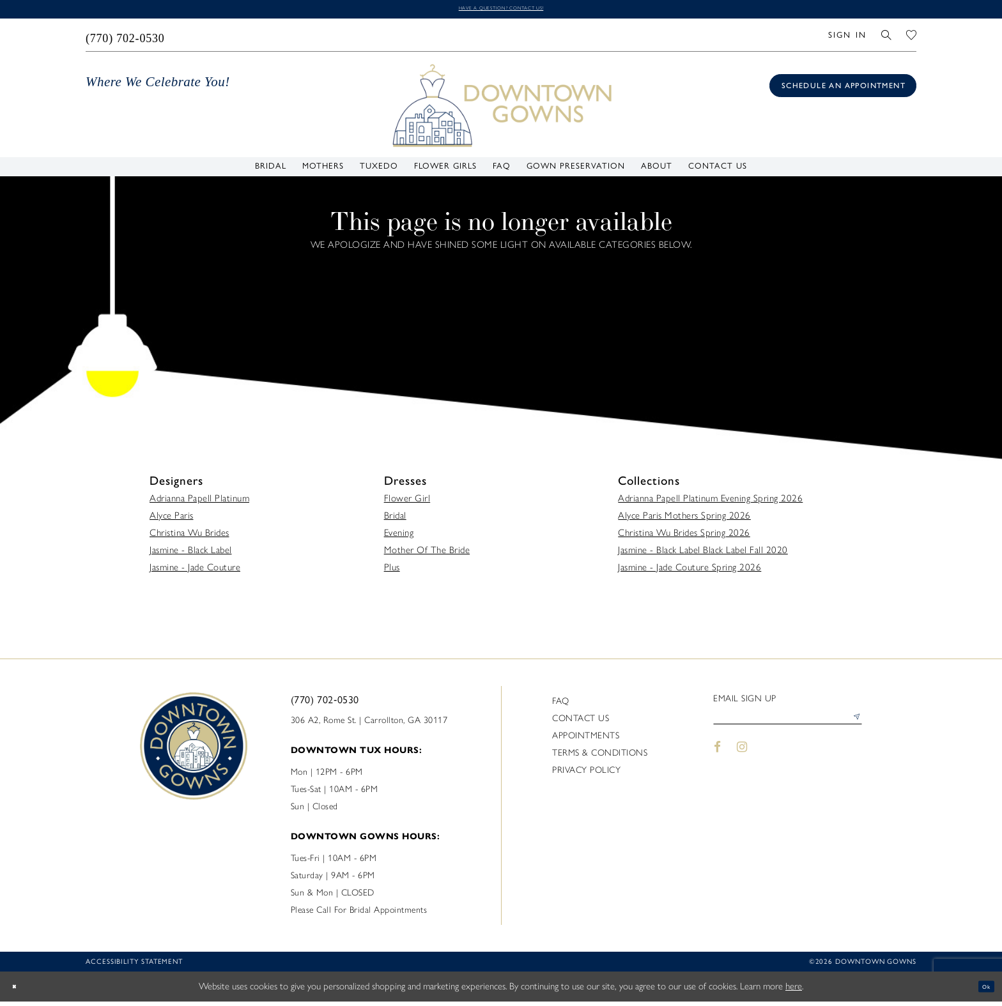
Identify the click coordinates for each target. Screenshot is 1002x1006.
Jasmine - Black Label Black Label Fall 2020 (703, 554)
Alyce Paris (172, 520)
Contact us (580, 722)
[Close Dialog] (19, 991)
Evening (399, 537)
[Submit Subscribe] (852, 727)
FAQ (560, 705)
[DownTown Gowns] (501, 108)
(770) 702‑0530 (325, 704)
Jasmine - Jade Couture (195, 571)
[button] (847, 38)
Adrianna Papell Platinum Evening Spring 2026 (710, 502)
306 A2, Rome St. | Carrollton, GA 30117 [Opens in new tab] (369, 724)
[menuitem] (126, 39)
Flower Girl (407, 502)
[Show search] (886, 38)
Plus (392, 571)
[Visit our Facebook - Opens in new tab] (717, 760)
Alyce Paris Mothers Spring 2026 (684, 520)
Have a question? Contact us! (501, 10)
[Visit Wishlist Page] (911, 38)
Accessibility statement (134, 966)
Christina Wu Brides (189, 537)
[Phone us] (126, 39)
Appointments (585, 740)
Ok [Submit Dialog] (981, 990)
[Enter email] (787, 727)
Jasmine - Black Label (191, 554)
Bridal (395, 520)
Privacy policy (586, 774)
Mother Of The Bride (427, 554)
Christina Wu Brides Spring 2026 (684, 537)
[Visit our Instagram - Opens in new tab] (742, 760)
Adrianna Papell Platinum (199, 502)
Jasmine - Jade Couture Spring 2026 (689, 571)
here (793, 990)
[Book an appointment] (842, 90)
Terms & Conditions (599, 757)
